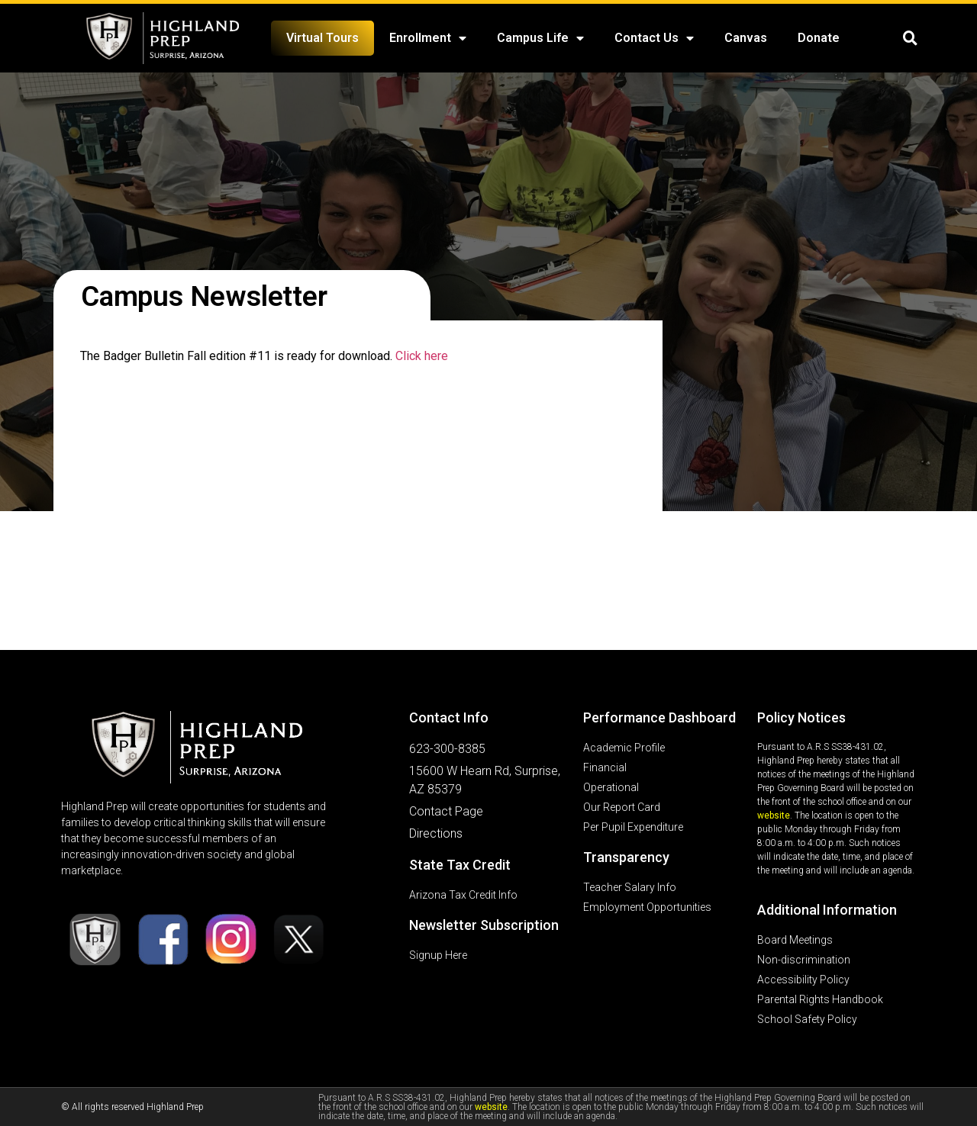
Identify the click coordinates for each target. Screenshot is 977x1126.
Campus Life (540, 38)
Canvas (745, 38)
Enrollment (427, 38)
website (773, 815)
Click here (421, 356)
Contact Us (654, 38)
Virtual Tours (322, 38)
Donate (819, 38)
